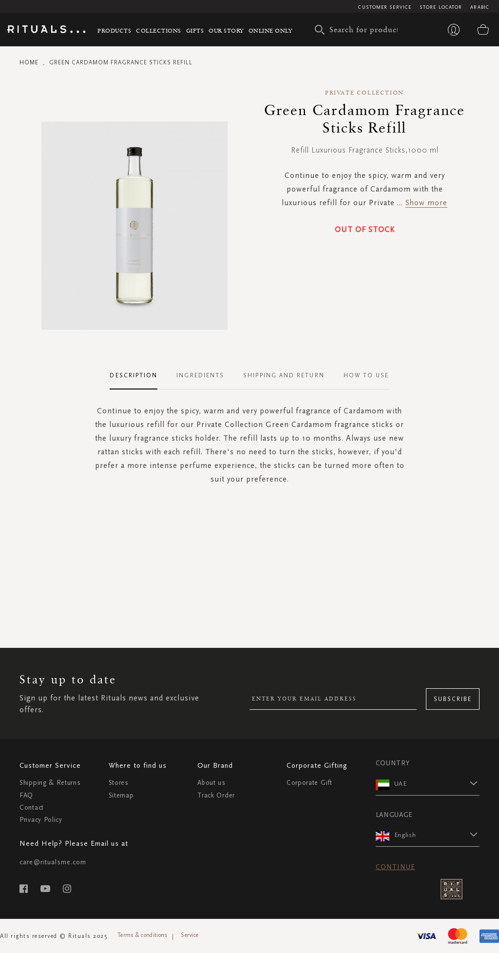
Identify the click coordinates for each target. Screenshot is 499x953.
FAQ (26, 795)
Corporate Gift (309, 782)
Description (133, 375)
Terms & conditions (142, 935)
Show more (426, 202)
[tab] (138, 375)
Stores (119, 782)
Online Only (270, 30)
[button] (437, 783)
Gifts (195, 30)
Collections (158, 30)
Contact (31, 807)
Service (189, 935)
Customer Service (384, 7)
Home (28, 62)
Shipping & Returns (50, 782)
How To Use (366, 375)
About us (211, 782)
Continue (395, 867)
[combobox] (359, 29)
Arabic (479, 7)
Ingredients (200, 375)
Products (114, 30)
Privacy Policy (40, 820)
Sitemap (121, 795)
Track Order (216, 795)
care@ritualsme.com (52, 862)
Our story (226, 30)
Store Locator (441, 7)
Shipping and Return (284, 375)
